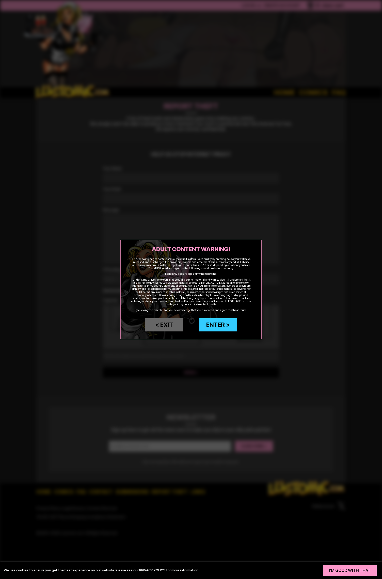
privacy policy (152, 570)
